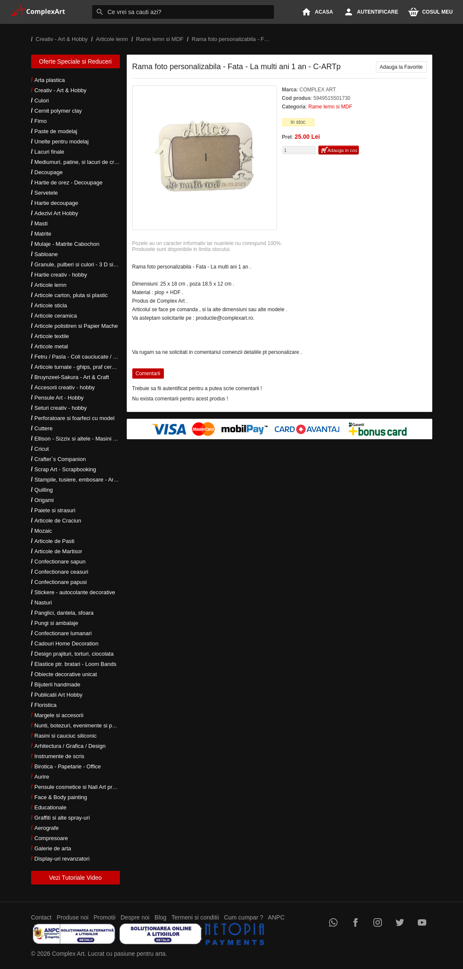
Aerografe (47, 828)
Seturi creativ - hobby (61, 408)
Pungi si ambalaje (57, 623)
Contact (41, 917)
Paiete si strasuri (55, 510)
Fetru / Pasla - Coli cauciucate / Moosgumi (87, 356)
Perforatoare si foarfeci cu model (75, 418)
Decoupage (49, 172)
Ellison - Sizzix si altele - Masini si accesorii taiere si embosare (111, 438)
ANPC (276, 917)
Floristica (46, 705)
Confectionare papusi (61, 582)
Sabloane (46, 254)
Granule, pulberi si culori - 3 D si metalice (85, 264)
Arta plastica (50, 80)
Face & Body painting (61, 797)
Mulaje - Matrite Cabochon (67, 244)
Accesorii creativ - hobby (65, 387)
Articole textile (52, 336)
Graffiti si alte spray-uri (62, 817)
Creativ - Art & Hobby (61, 90)
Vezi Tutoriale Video (75, 877)
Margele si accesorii (59, 715)
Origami (44, 500)
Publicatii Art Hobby (59, 695)
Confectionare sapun (60, 561)
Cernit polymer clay (58, 111)
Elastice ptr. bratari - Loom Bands (75, 664)
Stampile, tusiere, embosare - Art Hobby (84, 479)
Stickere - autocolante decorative (75, 592)
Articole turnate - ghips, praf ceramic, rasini (87, 367)
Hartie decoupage (57, 203)
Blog (160, 917)
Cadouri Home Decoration (67, 643)
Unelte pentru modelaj (62, 141)
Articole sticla (51, 305)
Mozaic (43, 531)
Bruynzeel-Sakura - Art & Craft (72, 377)
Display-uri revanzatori (62, 858)
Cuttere (44, 428)
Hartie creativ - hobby (61, 274)
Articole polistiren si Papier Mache (76, 326)
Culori (42, 100)
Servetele (46, 193)
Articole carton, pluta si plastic (71, 295)
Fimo (41, 121)
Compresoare (51, 838)
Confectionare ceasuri (61, 572)
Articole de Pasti (55, 541)
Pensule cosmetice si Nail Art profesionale (86, 787)
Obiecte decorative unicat (66, 674)
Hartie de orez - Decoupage (69, 182)
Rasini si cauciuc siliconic (66, 736)
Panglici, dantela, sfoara (64, 613)
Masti (41, 223)
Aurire (42, 776)
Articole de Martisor (58, 551)
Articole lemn (51, 285)
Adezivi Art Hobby (57, 213)
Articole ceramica (56, 315)
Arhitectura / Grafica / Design (70, 746)
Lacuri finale (49, 152)
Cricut (42, 449)
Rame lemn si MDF (330, 107)
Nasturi (43, 602)
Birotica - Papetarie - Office (68, 766)
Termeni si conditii (195, 917)
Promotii (104, 917)
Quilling (44, 490)
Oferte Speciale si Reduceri (75, 61)
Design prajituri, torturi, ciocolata (74, 654)
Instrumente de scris (59, 756)
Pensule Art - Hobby (59, 397)
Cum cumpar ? (243, 917)
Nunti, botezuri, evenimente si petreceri (83, 725)
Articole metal (51, 346)
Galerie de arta (53, 848)
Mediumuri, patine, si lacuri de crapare (81, 162)
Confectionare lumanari (63, 633)
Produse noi (73, 917)
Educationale (51, 807)
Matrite (43, 234)
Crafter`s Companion (60, 459)
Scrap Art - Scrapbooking (65, 469)
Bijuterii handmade (58, 684)
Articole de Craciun (58, 520)
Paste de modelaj (56, 131)
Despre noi (135, 917)
